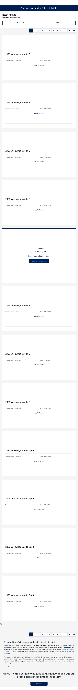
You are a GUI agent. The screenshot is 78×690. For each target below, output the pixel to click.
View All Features (39, 65)
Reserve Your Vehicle (39, 261)
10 (65, 30)
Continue (39, 684)
